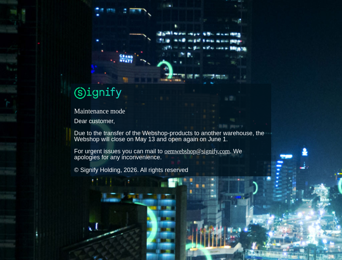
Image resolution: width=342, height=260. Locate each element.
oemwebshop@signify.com (197, 151)
